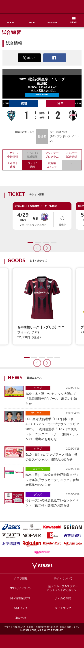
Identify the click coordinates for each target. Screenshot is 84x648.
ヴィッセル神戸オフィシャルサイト (42, 6)
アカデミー (38, 413)
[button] (47, 248)
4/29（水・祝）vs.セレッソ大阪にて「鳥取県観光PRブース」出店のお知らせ (53, 396)
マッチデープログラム (52, 154)
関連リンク (21, 608)
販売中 (62, 219)
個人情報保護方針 (21, 598)
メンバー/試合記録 (72, 154)
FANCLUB (52, 23)
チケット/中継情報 (12, 154)
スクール (37, 468)
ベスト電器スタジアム (43, 90)
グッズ (38, 494)
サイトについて (63, 578)
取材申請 (20, 617)
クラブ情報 (21, 578)
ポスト (29, 58)
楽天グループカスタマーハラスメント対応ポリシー (63, 588)
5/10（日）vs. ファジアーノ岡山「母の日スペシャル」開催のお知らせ (53, 453)
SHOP (31, 23)
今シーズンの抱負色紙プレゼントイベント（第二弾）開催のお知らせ (53, 499)
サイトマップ (63, 608)
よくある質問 (63, 598)
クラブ (38, 387)
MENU (73, 23)
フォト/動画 (32, 165)
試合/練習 (11, 32)
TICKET (10, 23)
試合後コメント (52, 165)
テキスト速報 (12, 165)
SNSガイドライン (21, 588)
